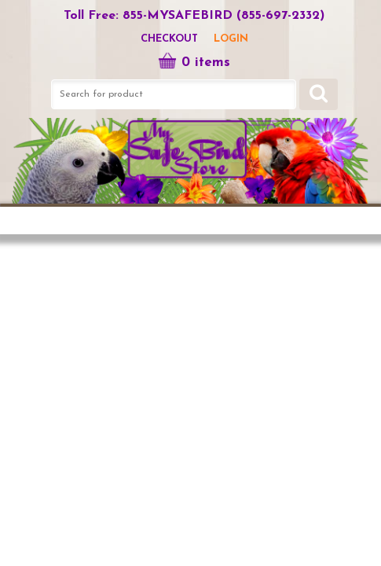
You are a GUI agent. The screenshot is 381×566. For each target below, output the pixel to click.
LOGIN (231, 39)
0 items (194, 62)
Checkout (169, 39)
